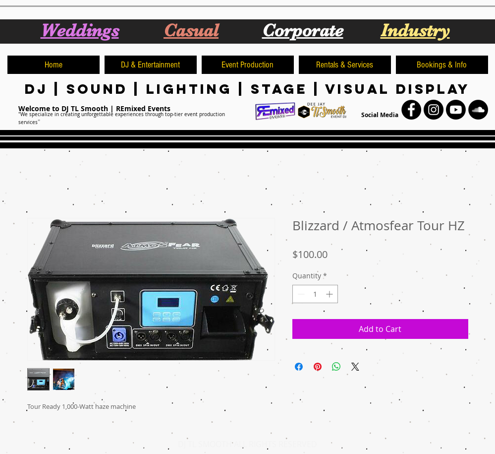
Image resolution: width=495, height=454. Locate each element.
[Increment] (330, 294)
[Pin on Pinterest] (318, 367)
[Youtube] (456, 110)
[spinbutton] (315, 294)
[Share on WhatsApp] (336, 367)
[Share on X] (355, 367)
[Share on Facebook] (299, 367)
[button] (151, 65)
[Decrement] (300, 294)
